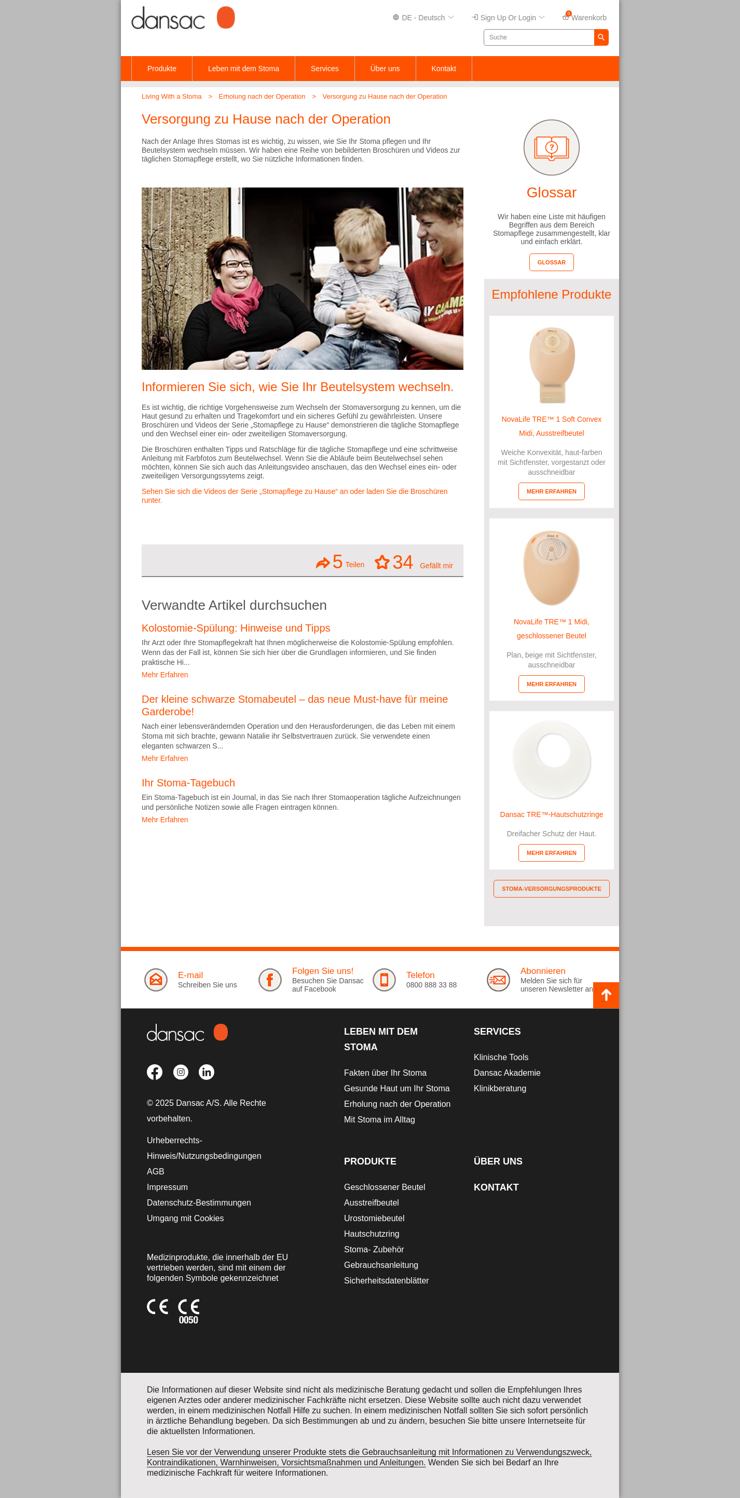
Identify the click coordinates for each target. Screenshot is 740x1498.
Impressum (167, 1187)
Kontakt (444, 68)
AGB (156, 1171)
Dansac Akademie (507, 1072)
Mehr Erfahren (165, 675)
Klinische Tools (501, 1057)
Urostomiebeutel (374, 1218)
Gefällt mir (414, 562)
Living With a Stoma (172, 96)
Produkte (161, 68)
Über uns (385, 68)
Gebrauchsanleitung (381, 1265)
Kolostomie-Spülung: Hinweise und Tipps (236, 628)
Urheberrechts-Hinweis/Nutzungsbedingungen (204, 1148)
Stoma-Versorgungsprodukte (551, 889)
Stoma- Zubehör (374, 1249)
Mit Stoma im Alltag (379, 1119)
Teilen (340, 561)
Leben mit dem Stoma (243, 68)
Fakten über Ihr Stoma (385, 1072)
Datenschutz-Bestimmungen (199, 1202)
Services (325, 68)
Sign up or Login (508, 18)
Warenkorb (584, 16)
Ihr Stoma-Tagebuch (188, 782)
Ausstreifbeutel (371, 1202)
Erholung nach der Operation (262, 96)
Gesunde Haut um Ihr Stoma (397, 1088)
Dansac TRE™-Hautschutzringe (552, 814)
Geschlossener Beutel (385, 1187)
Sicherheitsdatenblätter (386, 1280)
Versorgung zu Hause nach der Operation (385, 96)
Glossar (552, 262)
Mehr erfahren (552, 491)
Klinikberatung (500, 1088)
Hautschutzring (372, 1233)
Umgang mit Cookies (185, 1218)
